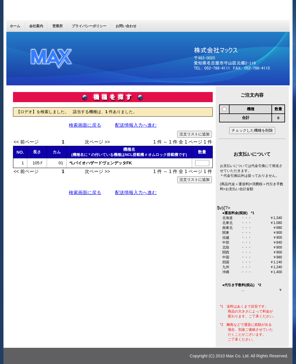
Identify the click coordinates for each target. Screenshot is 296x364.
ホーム (15, 26)
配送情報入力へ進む (136, 125)
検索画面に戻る (85, 125)
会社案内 (36, 26)
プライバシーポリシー (89, 26)
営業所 (57, 26)
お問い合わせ (126, 26)
